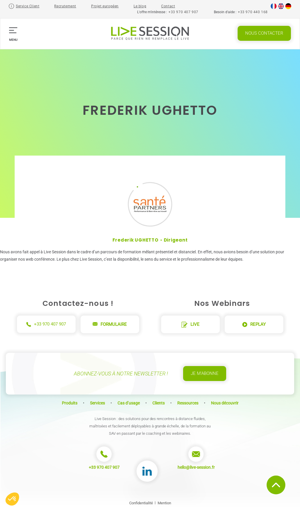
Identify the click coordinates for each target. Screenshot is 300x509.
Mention (164, 503)
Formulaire (110, 324)
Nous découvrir (224, 403)
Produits (69, 403)
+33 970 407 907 (183, 12)
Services (97, 403)
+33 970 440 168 (253, 12)
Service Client (27, 6)
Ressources (187, 403)
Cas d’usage (128, 403)
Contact (168, 6)
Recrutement (65, 6)
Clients (158, 403)
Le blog (140, 6)
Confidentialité (141, 503)
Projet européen (105, 6)
